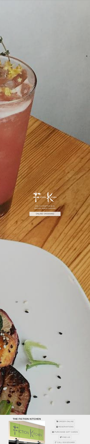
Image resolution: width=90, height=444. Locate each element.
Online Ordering (45, 214)
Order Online (65, 422)
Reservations (65, 427)
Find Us (65, 437)
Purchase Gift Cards (65, 432)
